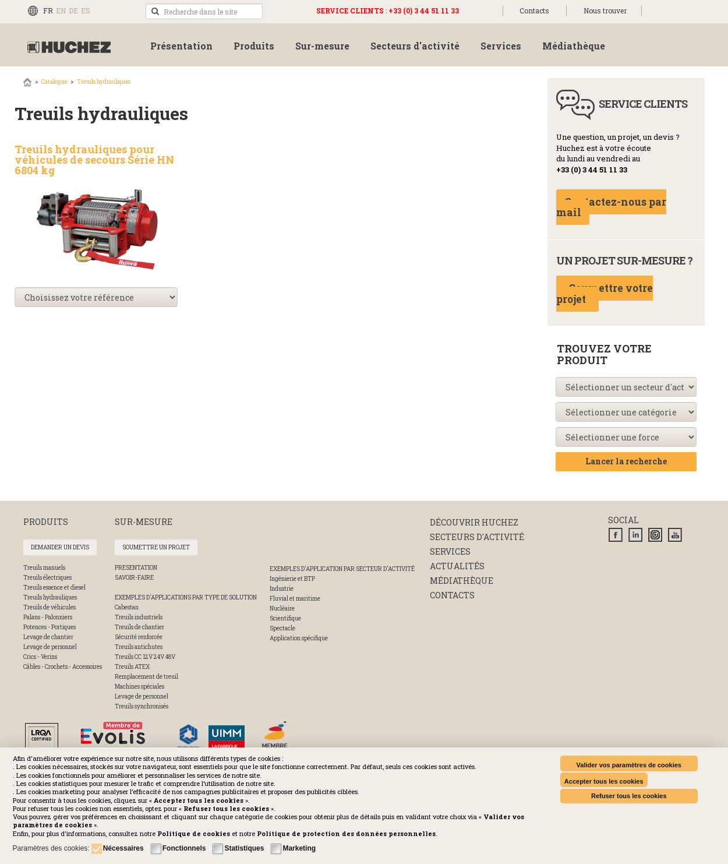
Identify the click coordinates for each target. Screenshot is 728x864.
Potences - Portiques (49, 627)
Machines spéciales (139, 686)
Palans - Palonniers (47, 617)
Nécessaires (123, 848)
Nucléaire (282, 608)
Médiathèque (461, 580)
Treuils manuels (44, 568)
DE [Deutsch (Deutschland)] (73, 10)
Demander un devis (60, 547)
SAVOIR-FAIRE (134, 577)
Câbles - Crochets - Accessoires (62, 667)
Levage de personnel (50, 647)
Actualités (457, 566)
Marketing (299, 848)
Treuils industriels (138, 617)
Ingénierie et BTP (292, 579)
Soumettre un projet (156, 547)
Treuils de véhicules (49, 607)
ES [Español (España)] (85, 10)
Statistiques (244, 848)
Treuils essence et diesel (54, 587)
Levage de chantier (48, 637)
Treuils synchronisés (141, 706)
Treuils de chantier (139, 627)
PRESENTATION (136, 568)
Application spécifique (299, 638)
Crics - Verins (40, 657)
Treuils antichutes (138, 647)
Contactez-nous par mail (611, 207)
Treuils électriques (47, 577)
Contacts (534, 10)
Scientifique (285, 618)
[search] (204, 11)
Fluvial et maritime (295, 598)
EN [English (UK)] (61, 10)
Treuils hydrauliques (103, 82)
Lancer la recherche (626, 461)
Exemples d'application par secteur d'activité (342, 569)
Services (450, 551)
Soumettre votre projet (604, 293)
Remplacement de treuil (146, 676)
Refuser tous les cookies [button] (629, 795)
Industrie (282, 589)
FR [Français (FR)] (48, 10)
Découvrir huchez (474, 522)
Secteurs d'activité (477, 536)
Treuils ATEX (132, 667)
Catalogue (54, 82)
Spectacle (282, 628)
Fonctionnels (184, 848)
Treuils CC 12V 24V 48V (145, 657)
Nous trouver (605, 10)
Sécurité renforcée (138, 637)
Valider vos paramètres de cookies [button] (629, 764)
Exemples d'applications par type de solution (186, 597)
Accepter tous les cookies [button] (604, 781)
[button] (346, 833)
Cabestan (127, 607)
